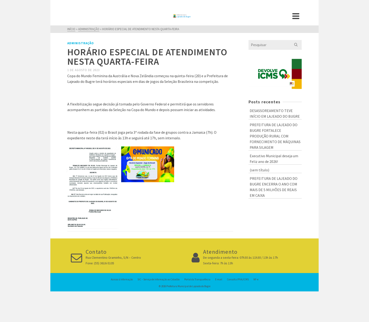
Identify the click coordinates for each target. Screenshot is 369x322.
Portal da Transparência (197, 279)
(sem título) (259, 170)
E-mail (218, 279)
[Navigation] (296, 16)
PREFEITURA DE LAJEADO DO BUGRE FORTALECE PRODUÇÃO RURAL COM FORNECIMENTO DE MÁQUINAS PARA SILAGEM (275, 136)
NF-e (255, 279)
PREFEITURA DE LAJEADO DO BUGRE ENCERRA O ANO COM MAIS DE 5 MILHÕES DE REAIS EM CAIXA (273, 187)
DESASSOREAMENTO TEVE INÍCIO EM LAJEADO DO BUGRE (275, 113)
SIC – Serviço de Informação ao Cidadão (158, 279)
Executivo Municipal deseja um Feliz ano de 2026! (274, 158)
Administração (80, 43)
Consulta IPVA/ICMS (238, 279)
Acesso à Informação (122, 279)
